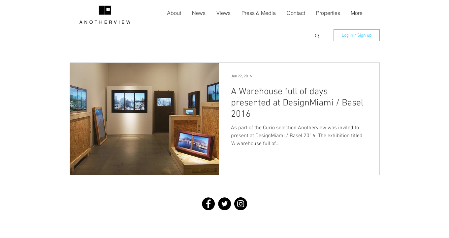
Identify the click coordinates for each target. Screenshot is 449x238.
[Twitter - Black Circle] (224, 203)
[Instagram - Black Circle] (240, 203)
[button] (317, 36)
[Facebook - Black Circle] (208, 203)
